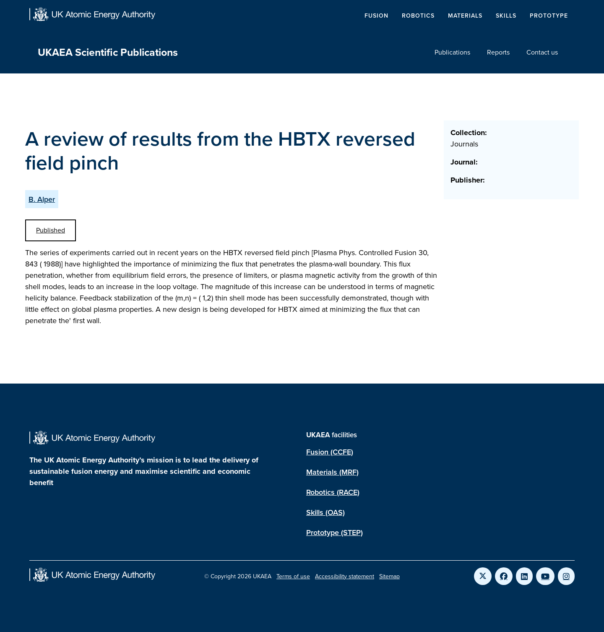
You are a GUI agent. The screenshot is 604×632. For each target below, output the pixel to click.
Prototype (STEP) (334, 532)
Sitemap (389, 576)
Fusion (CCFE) (329, 452)
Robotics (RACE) (332, 492)
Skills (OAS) (325, 512)
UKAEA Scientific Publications (108, 52)
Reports (498, 52)
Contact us (542, 52)
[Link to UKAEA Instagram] (566, 576)
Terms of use (293, 576)
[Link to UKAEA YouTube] (545, 576)
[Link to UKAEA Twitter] (483, 576)
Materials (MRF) (332, 472)
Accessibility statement (344, 576)
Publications (452, 52)
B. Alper (42, 199)
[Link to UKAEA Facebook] (504, 576)
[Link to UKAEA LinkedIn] (524, 576)
